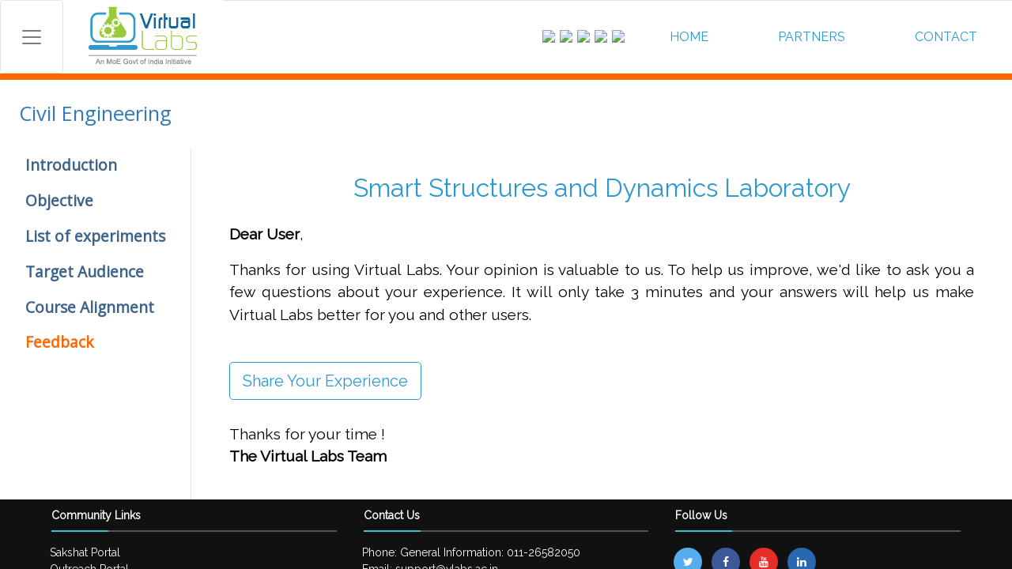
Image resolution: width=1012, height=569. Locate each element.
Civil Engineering (95, 113)
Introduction (71, 164)
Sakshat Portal (85, 552)
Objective (59, 200)
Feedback (59, 341)
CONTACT (946, 36)
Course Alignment (89, 307)
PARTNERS (811, 36)
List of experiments (95, 236)
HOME (689, 36)
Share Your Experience (325, 380)
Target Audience (84, 271)
